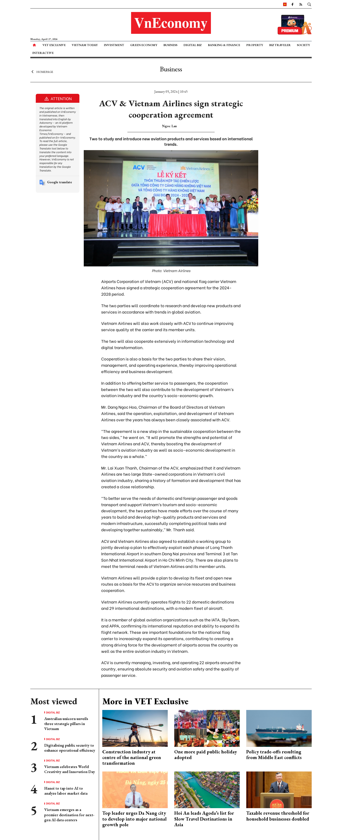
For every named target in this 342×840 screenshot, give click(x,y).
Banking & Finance (224, 45)
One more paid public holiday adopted (205, 755)
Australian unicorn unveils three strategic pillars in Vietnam (66, 723)
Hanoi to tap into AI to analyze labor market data (65, 791)
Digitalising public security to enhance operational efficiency (69, 748)
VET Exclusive (54, 45)
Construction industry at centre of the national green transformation (131, 757)
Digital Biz (192, 45)
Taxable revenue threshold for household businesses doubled (277, 816)
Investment (114, 45)
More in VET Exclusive (145, 701)
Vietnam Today (85, 45)
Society (303, 45)
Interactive (43, 53)
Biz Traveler (280, 45)
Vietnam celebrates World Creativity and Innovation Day (69, 769)
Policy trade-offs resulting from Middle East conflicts (274, 755)
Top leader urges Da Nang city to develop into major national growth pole (134, 819)
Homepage (41, 72)
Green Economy (143, 45)
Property (254, 45)
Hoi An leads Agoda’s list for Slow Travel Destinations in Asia (204, 819)
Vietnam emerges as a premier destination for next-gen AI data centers (69, 814)
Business (170, 45)
